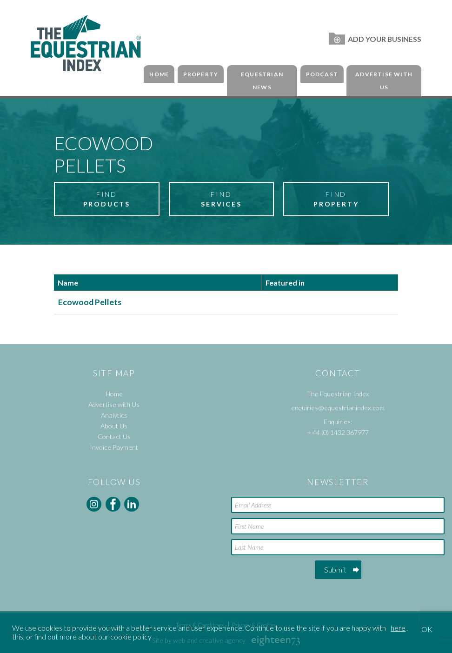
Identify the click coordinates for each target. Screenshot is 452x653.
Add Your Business (375, 38)
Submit (335, 569)
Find (106, 199)
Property (201, 74)
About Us (113, 426)
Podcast (322, 74)
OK (426, 629)
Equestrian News (262, 81)
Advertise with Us (383, 81)
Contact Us (114, 436)
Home (159, 74)
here (398, 627)
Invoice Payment (114, 447)
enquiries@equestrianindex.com (338, 408)
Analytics (114, 415)
